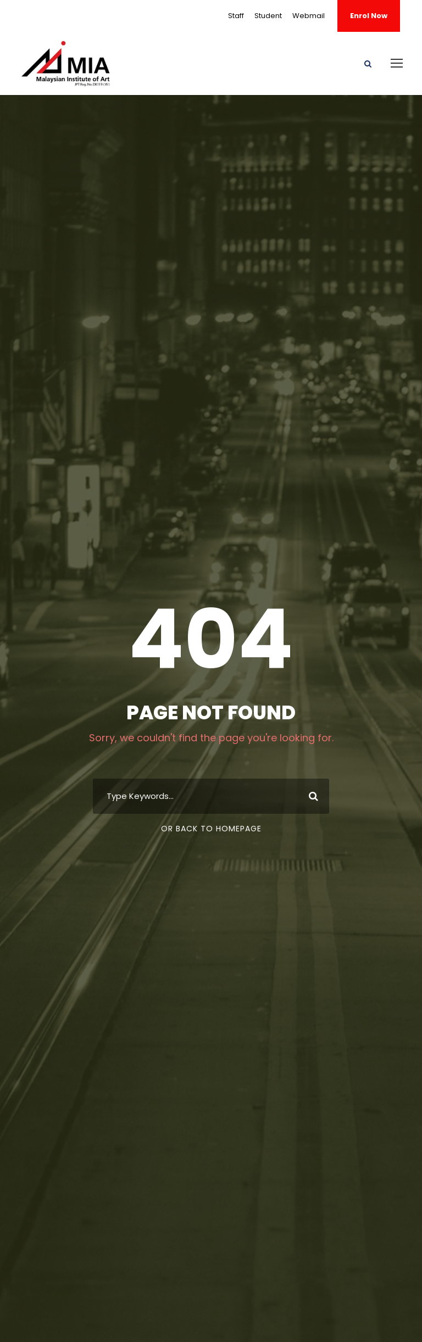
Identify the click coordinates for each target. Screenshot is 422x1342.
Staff (236, 15)
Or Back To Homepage (211, 828)
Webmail (308, 15)
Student (268, 15)
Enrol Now (368, 15)
